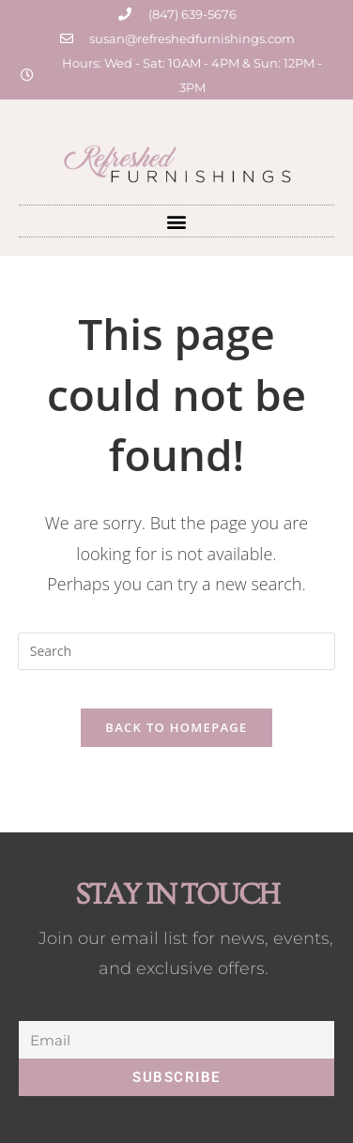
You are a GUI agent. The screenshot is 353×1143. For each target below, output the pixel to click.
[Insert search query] (176, 651)
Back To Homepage (176, 727)
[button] (176, 221)
